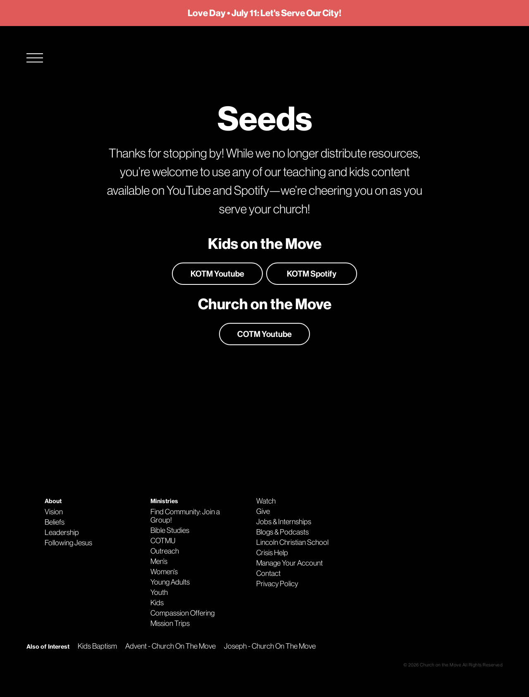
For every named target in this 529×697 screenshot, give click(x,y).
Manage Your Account (289, 563)
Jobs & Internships (283, 522)
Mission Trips (170, 623)
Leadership (62, 532)
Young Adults (170, 582)
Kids (157, 603)
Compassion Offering (182, 613)
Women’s (164, 572)
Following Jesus (68, 543)
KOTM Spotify (311, 274)
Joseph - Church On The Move (270, 646)
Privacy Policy (277, 584)
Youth (159, 592)
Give (263, 511)
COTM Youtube (264, 334)
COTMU (162, 541)
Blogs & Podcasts (282, 532)
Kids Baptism (97, 646)
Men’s (158, 561)
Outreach (164, 551)
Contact (268, 573)
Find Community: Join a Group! (185, 516)
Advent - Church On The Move (170, 646)
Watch (266, 501)
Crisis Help (272, 553)
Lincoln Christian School (292, 542)
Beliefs (54, 522)
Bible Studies (169, 530)
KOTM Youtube (217, 274)
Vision (54, 512)
